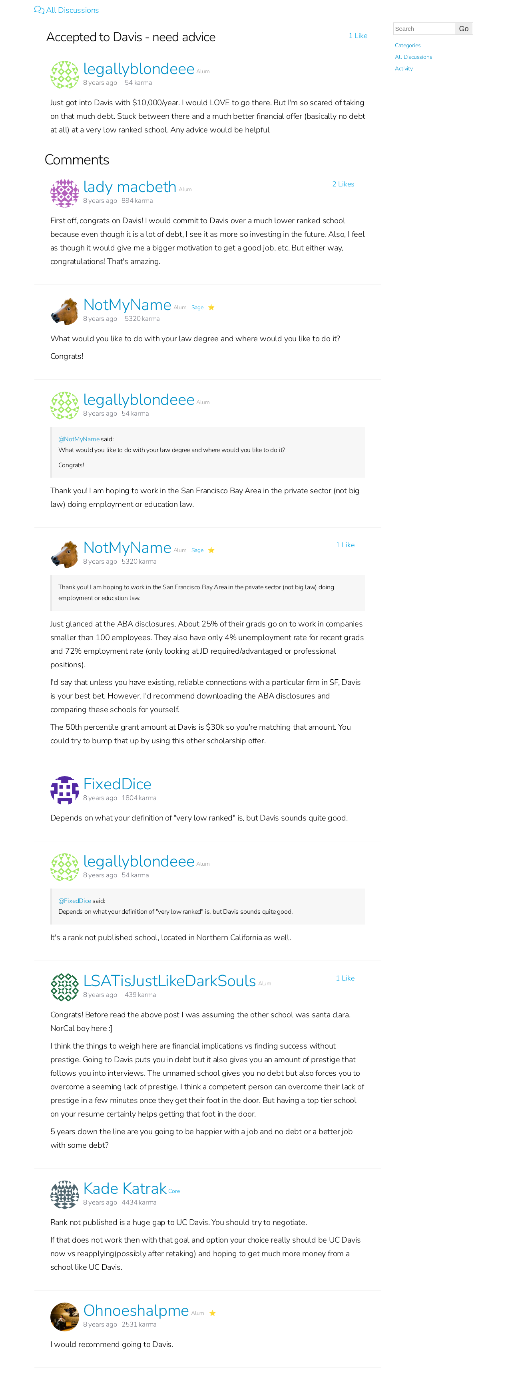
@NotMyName (79, 439)
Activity (403, 68)
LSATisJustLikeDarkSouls (169, 981)
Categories (407, 45)
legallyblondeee (139, 69)
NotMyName (127, 305)
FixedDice (117, 784)
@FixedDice (74, 901)
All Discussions (67, 10)
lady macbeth (130, 187)
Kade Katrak (125, 1188)
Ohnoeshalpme (136, 1310)
